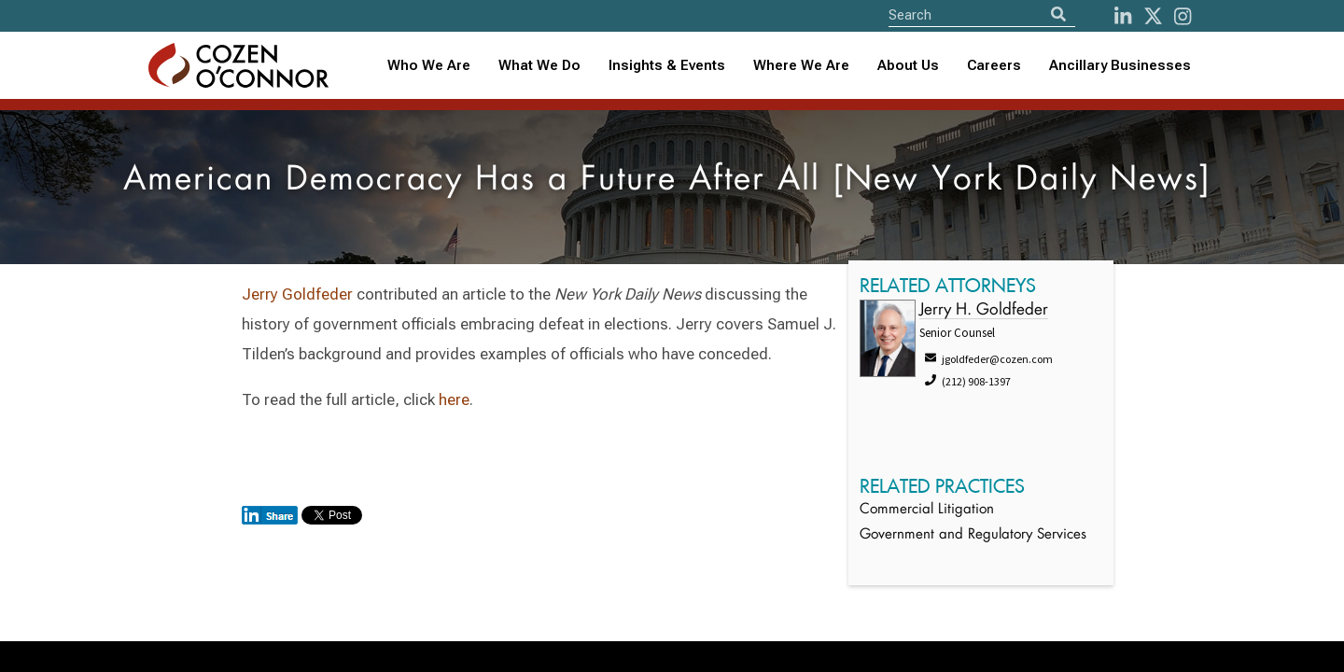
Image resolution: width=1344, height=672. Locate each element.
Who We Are (428, 65)
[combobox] (667, 65)
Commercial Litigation (927, 510)
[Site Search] (982, 14)
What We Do (539, 65)
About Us (908, 65)
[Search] (1058, 14)
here (454, 399)
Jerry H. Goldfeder (983, 310)
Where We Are (801, 65)
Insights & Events (667, 65)
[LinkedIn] (1122, 16)
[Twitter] (1153, 16)
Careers (994, 65)
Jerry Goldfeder (299, 294)
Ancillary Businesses (1120, 65)
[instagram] (1182, 16)
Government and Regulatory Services (973, 535)
